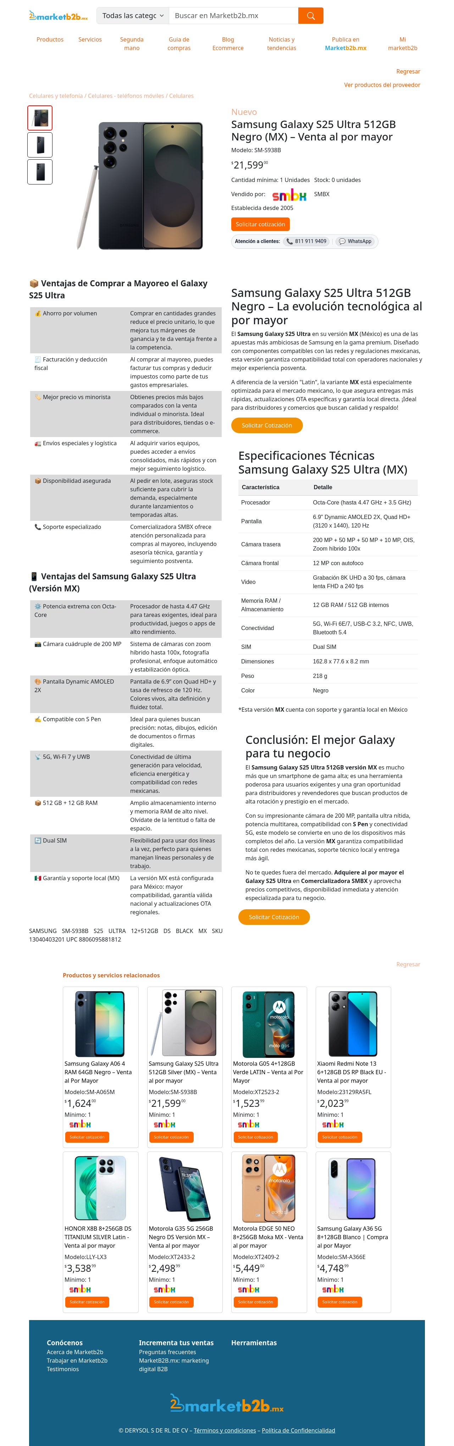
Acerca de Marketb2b (75, 1352)
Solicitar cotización (260, 224)
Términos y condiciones (225, 1430)
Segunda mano (132, 43)
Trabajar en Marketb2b (77, 1360)
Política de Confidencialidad (298, 1430)
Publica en (345, 43)
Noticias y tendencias (281, 43)
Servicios (90, 39)
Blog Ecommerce (228, 43)
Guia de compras (178, 43)
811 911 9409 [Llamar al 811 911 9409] (306, 241)
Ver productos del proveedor (382, 85)
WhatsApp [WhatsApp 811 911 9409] (355, 241)
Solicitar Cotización (267, 425)
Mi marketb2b (402, 43)
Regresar (408, 71)
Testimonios (63, 1369)
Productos (50, 39)
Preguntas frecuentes (167, 1352)
